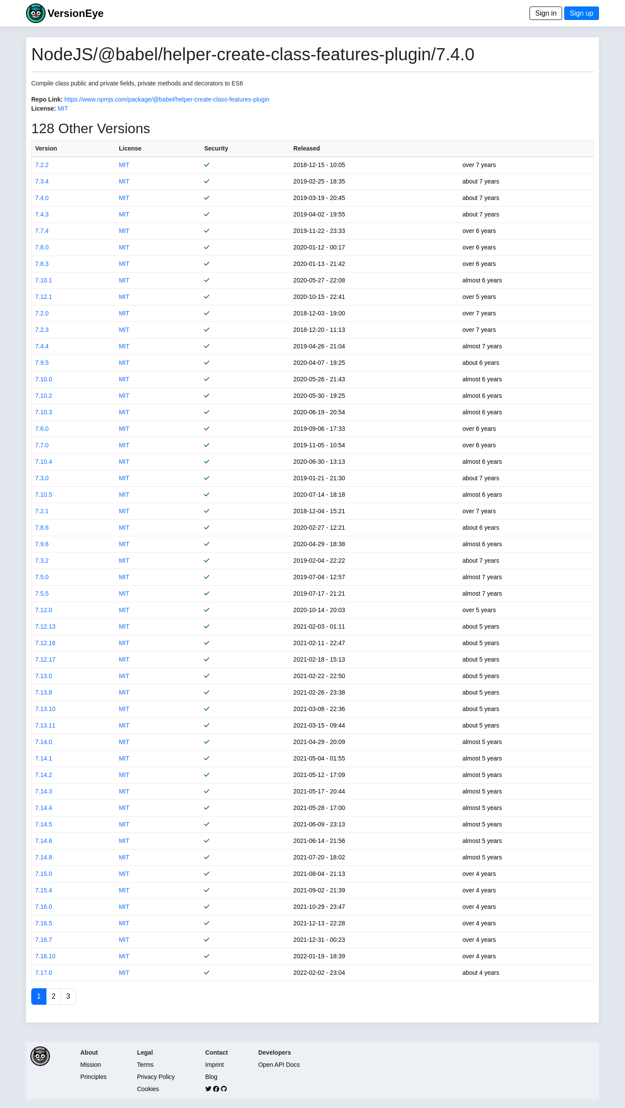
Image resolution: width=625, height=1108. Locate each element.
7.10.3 (43, 412)
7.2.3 (42, 329)
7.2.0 (42, 313)
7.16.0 (43, 906)
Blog (211, 1076)
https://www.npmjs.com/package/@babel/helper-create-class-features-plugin (167, 99)
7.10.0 (43, 379)
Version (46, 148)
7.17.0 (43, 972)
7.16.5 (43, 923)
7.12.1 (43, 296)
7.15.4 (43, 890)
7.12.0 (43, 609)
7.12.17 (45, 659)
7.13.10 (45, 708)
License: (43, 108)
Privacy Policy (156, 1076)
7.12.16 (45, 642)
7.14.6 (43, 840)
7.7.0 (42, 445)
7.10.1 (43, 280)
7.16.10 (45, 956)
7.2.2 (42, 164)
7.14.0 (43, 741)
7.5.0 (42, 577)
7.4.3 (42, 214)
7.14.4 (43, 807)
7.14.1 (43, 758)
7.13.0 (43, 675)
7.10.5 (43, 494)
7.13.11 (45, 725)
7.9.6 (42, 544)
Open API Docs (279, 1064)
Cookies (148, 1088)
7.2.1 (42, 511)
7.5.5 (42, 593)
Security (216, 148)
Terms (145, 1064)
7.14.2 (43, 774)
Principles (93, 1076)
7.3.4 (42, 181)
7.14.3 (43, 791)
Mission (90, 1064)
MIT (63, 108)
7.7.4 (42, 230)
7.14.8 (43, 857)
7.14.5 (43, 824)
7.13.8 (43, 692)
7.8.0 (42, 247)
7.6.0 (42, 428)
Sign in (545, 13)
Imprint (214, 1064)
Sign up (581, 13)
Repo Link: (46, 99)
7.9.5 (42, 362)
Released (306, 148)
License (130, 148)
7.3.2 (42, 560)
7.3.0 (42, 478)
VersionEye (75, 13)
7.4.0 (42, 197)
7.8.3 (42, 263)
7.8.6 (42, 527)
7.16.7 (43, 939)
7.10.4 (43, 461)
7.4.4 (42, 346)
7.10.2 (43, 395)
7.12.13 (45, 626)
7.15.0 (43, 873)
